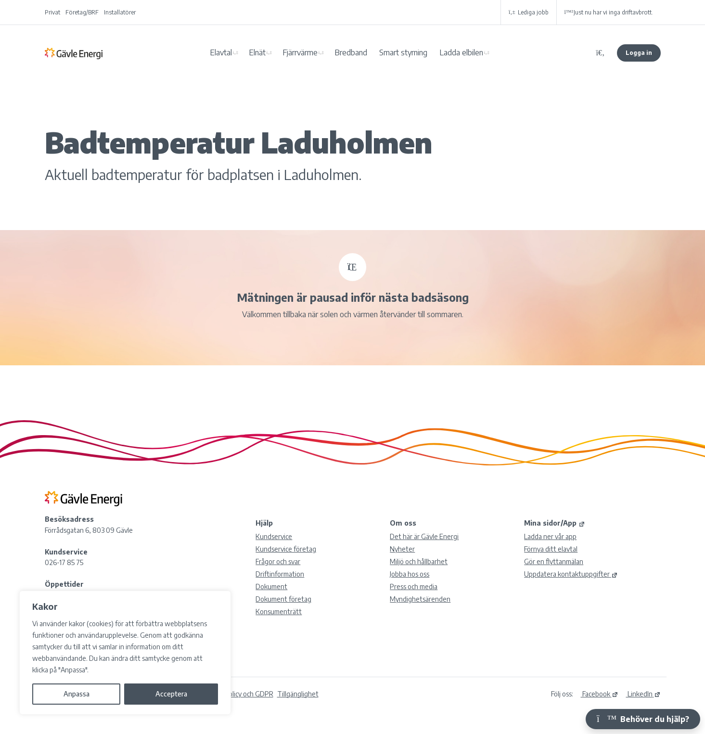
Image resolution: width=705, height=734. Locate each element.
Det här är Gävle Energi (424, 536)
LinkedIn (643, 694)
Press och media (413, 586)
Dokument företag (283, 599)
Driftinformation (280, 574)
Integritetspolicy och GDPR (232, 694)
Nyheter (402, 549)
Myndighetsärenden (420, 599)
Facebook (599, 694)
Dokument (271, 586)
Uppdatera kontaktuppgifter (571, 574)
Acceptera (171, 694)
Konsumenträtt (279, 611)
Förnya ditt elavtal (550, 549)
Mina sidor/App (554, 523)
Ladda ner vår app (550, 536)
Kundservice (274, 536)
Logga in (639, 52)
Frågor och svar (278, 561)
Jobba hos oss (409, 574)
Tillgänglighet (298, 694)
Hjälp (264, 523)
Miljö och (419, 561)
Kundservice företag (286, 549)
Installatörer (120, 12)
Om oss (403, 523)
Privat (52, 12)
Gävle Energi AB (74, 53)
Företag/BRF (82, 12)
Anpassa (77, 694)
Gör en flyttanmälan (553, 561)
